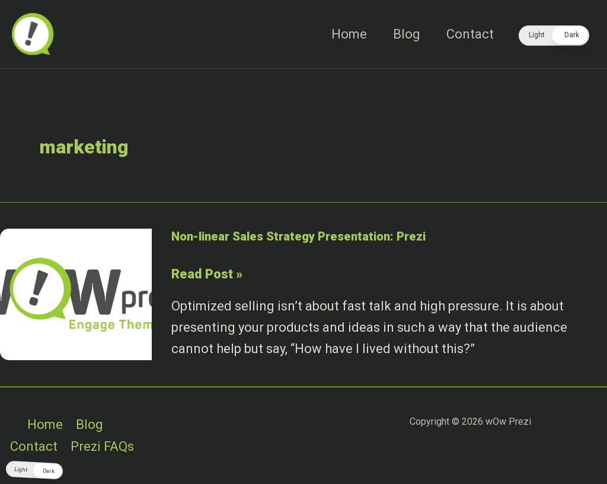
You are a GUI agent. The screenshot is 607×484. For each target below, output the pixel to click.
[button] (554, 35)
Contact (470, 34)
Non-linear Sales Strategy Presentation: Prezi (298, 236)
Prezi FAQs (102, 446)
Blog (406, 34)
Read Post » (206, 274)
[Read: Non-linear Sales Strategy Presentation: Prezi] (76, 293)
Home (349, 34)
